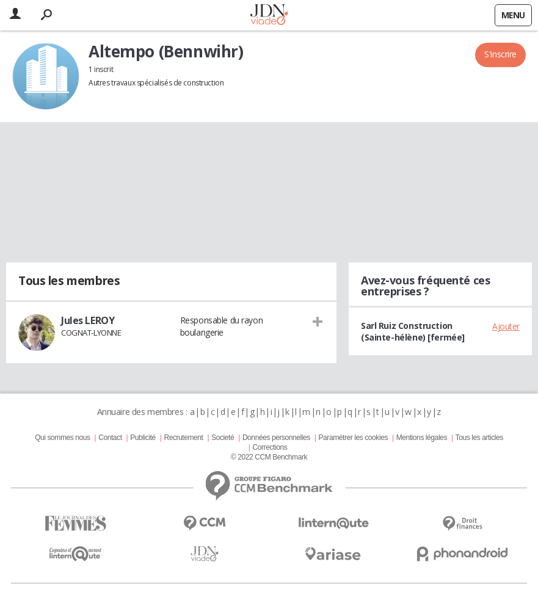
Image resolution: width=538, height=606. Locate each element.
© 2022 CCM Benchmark (269, 457)
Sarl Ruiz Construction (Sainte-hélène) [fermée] (413, 331)
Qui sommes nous (62, 437)
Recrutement (183, 437)
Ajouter (506, 326)
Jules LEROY (87, 320)
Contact (110, 437)
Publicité (143, 437)
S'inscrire (500, 54)
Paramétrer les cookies (353, 437)
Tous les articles (479, 437)
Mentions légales (421, 437)
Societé (222, 437)
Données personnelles (276, 437)
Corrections (269, 447)
